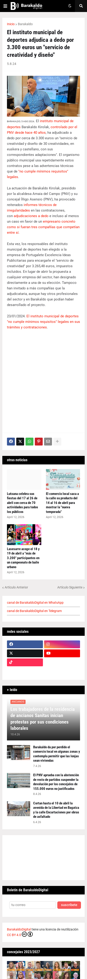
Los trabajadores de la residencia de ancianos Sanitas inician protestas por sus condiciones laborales (42, 718)
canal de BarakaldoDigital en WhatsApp (35, 602)
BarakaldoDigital (19, 929)
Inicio (11, 24)
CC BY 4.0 (20, 934)
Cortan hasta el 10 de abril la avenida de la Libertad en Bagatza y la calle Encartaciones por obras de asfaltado (56, 810)
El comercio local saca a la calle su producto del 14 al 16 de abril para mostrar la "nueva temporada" (62, 503)
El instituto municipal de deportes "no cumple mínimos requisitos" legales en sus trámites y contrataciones (43, 321)
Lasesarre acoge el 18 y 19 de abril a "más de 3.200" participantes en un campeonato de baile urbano (23, 558)
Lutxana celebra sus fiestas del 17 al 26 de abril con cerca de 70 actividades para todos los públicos (22, 503)
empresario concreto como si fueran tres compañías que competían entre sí (43, 227)
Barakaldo (25, 24)
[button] (5, 6)
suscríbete (69, 905)
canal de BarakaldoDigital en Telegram (34, 611)
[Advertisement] (43, 379)
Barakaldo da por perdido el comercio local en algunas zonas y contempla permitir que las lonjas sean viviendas (56, 754)
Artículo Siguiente (69, 587)
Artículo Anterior (16, 587)
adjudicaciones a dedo (31, 216)
